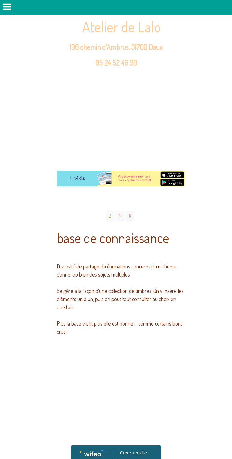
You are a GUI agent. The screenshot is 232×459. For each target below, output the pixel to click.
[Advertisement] (116, 119)
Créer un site (133, 453)
